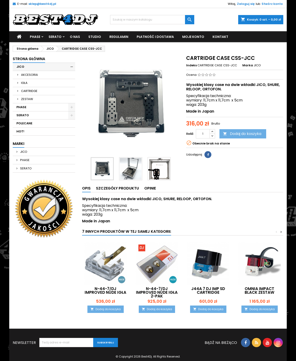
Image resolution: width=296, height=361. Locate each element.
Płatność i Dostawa (155, 36)
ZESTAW (27, 99)
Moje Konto (193, 36)
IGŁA (24, 83)
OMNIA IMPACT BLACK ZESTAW (259, 290)
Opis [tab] (86, 188)
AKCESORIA (29, 75)
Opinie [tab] (150, 188)
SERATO (55, 36)
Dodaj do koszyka (242, 133)
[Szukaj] (152, 19)
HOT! (20, 131)
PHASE (35, 36)
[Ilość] (203, 133)
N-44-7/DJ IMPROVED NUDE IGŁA (105, 290)
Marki (18, 143)
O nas (75, 36)
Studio (94, 36)
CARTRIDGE (29, 91)
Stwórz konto (272, 4)
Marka (247, 65)
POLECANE (24, 123)
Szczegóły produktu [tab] (117, 188)
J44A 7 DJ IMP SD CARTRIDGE (208, 290)
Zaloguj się (246, 4)
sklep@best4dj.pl (42, 4)
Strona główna (29, 58)
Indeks (191, 65)
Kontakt (220, 36)
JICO (20, 66)
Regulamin (118, 36)
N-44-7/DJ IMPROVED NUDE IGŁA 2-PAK (157, 292)
